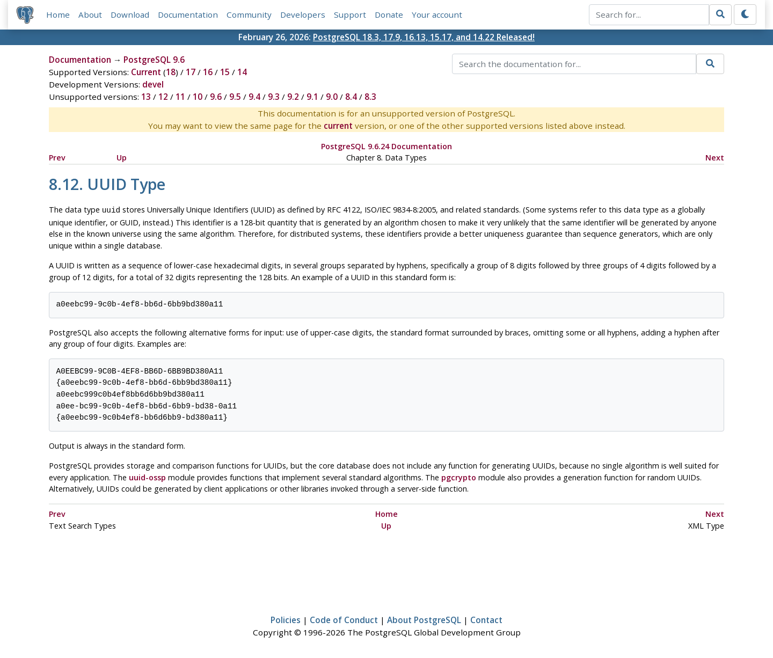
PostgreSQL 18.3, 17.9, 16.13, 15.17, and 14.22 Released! (424, 37)
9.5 (235, 96)
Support (350, 14)
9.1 (312, 96)
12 (163, 96)
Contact (486, 618)
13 (146, 96)
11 (180, 96)
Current (146, 72)
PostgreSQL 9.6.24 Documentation (386, 146)
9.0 (332, 96)
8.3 (370, 96)
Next (714, 157)
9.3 (274, 96)
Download (130, 14)
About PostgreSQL (424, 618)
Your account (437, 14)
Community (249, 14)
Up (121, 157)
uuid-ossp (147, 476)
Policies (286, 618)
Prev (57, 157)
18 (171, 72)
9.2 (293, 96)
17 (190, 72)
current (338, 125)
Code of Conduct (344, 618)
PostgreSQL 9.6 (154, 59)
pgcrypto (458, 476)
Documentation (188, 14)
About (90, 14)
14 (242, 72)
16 (208, 72)
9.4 (254, 96)
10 (197, 96)
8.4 (351, 96)
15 (225, 72)
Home (58, 14)
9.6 (216, 96)
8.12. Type (107, 183)
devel (153, 84)
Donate (389, 14)
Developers (302, 14)
